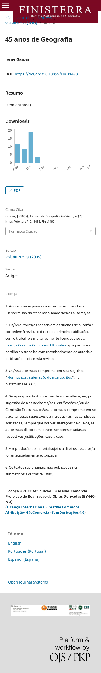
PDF (16, 190)
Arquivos (44, 17)
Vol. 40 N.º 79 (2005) (21, 23)
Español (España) (23, 559)
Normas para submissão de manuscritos (39, 377)
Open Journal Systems (28, 582)
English (15, 543)
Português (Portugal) (27, 551)
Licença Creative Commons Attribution (36, 345)
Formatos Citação (23, 231)
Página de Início (18, 17)
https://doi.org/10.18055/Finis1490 (46, 74)
